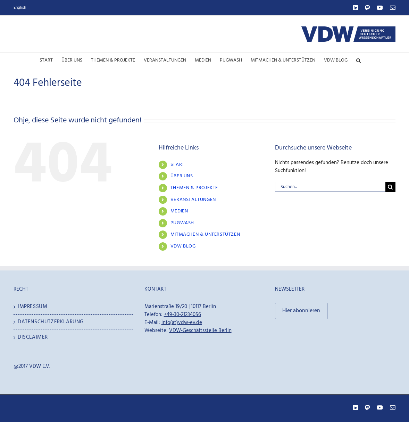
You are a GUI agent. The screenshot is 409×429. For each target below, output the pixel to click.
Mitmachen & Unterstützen (205, 234)
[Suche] (390, 187)
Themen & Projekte (194, 188)
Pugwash (182, 223)
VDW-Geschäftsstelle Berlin (200, 330)
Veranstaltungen (193, 200)
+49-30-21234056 (182, 314)
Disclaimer (33, 337)
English (20, 7)
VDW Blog (183, 246)
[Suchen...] (330, 187)
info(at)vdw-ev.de (181, 322)
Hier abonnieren (301, 310)
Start (177, 165)
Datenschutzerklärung (51, 322)
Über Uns (181, 176)
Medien (179, 211)
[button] (358, 60)
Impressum (32, 307)
